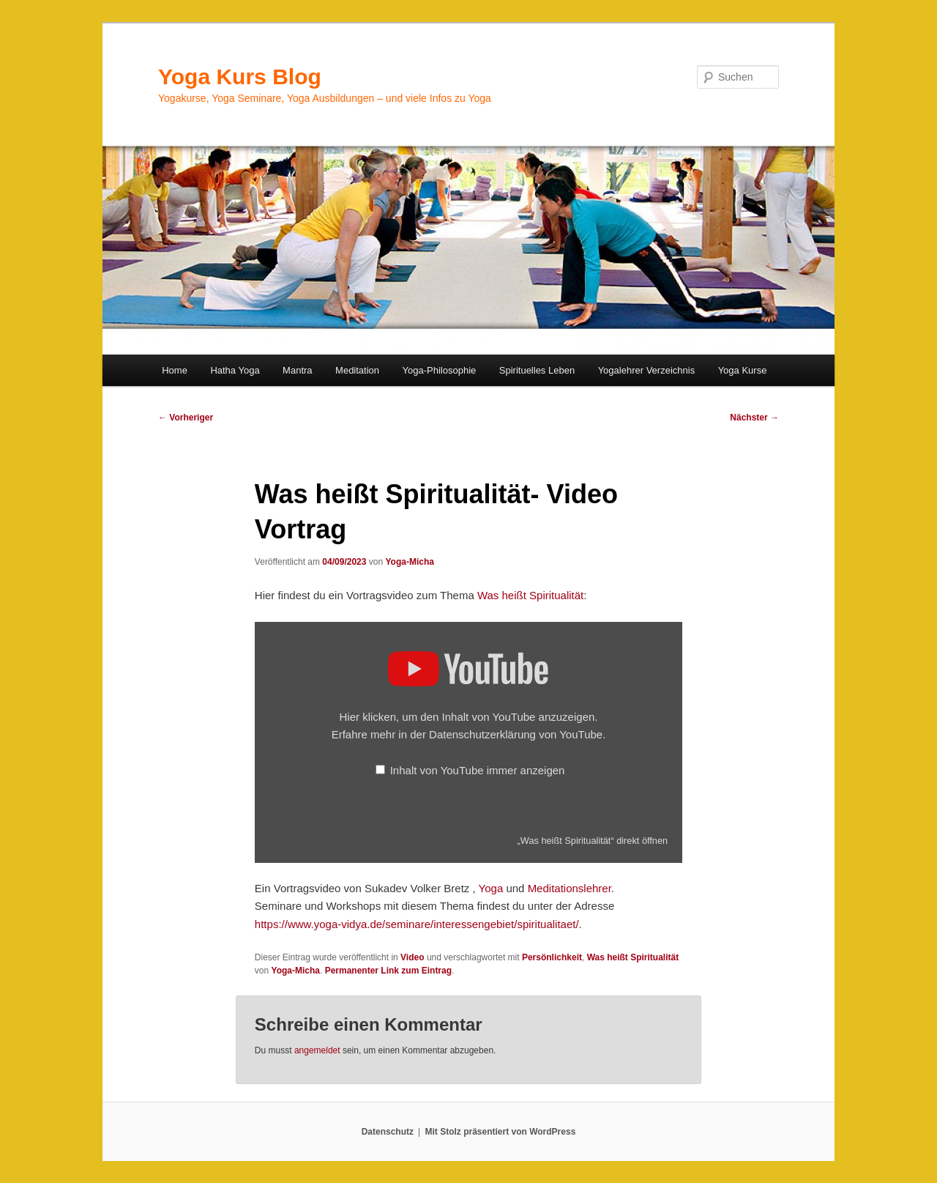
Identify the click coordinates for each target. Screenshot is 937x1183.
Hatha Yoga (234, 370)
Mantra (297, 370)
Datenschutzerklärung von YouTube (515, 734)
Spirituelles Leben (537, 370)
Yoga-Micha (409, 562)
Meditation (357, 370)
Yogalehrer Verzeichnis (646, 370)
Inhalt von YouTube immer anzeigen (477, 770)
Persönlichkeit (552, 957)
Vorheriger (185, 417)
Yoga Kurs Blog (239, 76)
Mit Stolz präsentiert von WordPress (500, 1132)
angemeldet (317, 1050)
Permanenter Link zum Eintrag (388, 970)
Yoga (491, 888)
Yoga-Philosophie (440, 370)
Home (174, 370)
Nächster (754, 417)
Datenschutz (388, 1132)
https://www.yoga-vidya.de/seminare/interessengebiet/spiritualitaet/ (417, 924)
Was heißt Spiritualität (530, 595)
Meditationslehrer (569, 888)
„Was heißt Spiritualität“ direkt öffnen (593, 840)
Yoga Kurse (742, 370)
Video (412, 957)
